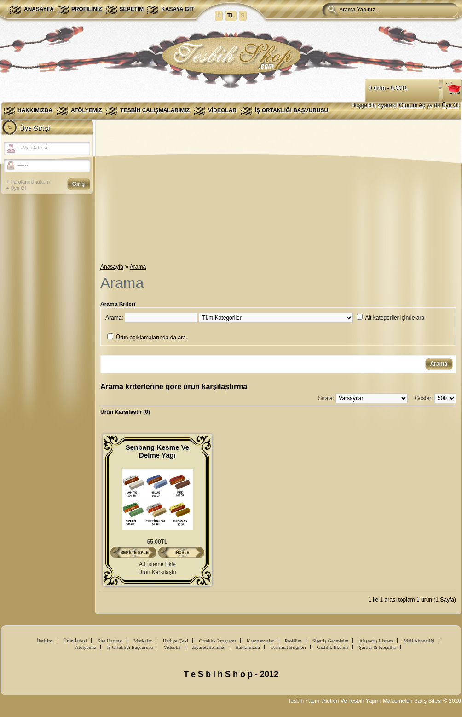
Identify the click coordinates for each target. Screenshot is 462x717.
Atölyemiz (86, 110)
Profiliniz (86, 9)
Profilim (293, 640)
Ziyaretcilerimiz (208, 647)
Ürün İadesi (75, 640)
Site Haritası (110, 640)
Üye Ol (450, 105)
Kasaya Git (177, 9)
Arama (138, 267)
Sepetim (132, 9)
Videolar (222, 110)
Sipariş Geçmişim (330, 640)
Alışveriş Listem (376, 640)
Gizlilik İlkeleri (332, 647)
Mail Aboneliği (419, 640)
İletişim (44, 640)
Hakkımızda (34, 110)
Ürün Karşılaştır (157, 572)
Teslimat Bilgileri (288, 647)
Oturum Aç (412, 105)
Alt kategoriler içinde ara (394, 318)
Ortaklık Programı (217, 640)
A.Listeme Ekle (157, 564)
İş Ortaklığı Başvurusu (291, 110)
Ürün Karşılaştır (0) (125, 412)
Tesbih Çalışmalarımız (155, 110)
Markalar (142, 640)
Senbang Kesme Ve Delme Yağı (157, 451)
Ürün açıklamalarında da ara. (151, 337)
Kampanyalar (260, 640)
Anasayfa (39, 9)
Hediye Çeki (175, 640)
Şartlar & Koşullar (377, 647)
